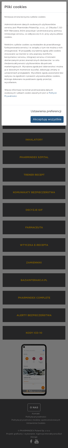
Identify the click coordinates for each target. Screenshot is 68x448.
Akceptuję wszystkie (47, 119)
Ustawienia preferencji (46, 111)
